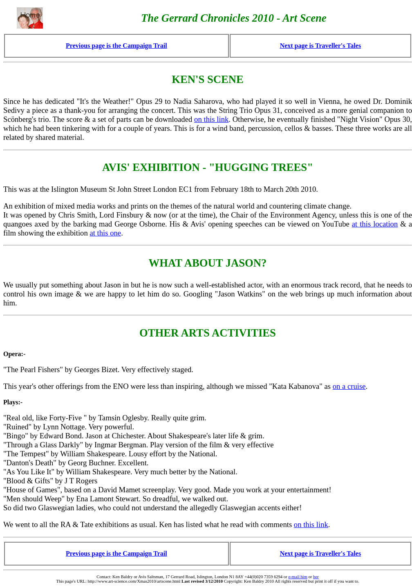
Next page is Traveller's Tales (320, 45)
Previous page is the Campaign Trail (116, 45)
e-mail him (297, 577)
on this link (211, 119)
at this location (375, 224)
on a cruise (349, 386)
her (316, 577)
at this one (105, 233)
